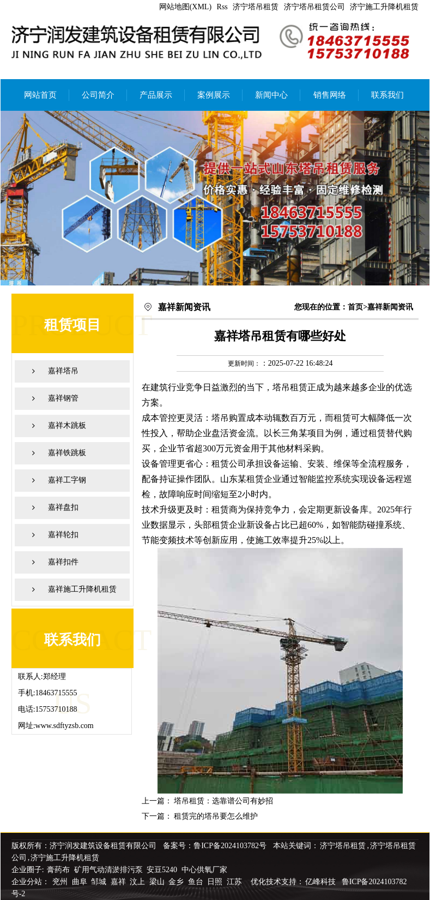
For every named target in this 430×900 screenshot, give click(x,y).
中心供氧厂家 (204, 870)
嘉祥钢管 (63, 398)
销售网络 (329, 95)
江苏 (235, 882)
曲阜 (80, 882)
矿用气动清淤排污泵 (109, 870)
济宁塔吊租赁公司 (314, 7)
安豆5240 (162, 870)
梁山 (158, 882)
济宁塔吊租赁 (255, 7)
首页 (355, 307)
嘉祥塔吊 (63, 371)
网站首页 (40, 95)
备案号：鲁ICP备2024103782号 (215, 846)
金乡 (177, 882)
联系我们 (387, 95)
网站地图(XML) (185, 7)
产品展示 (156, 95)
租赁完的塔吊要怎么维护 (216, 816)
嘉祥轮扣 (63, 535)
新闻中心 (271, 95)
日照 (216, 882)
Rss (222, 7)
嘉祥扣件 (63, 562)
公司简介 (98, 95)
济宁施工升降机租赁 (384, 7)
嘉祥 (119, 882)
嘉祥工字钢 (67, 480)
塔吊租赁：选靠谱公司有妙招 (223, 801)
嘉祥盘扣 (63, 507)
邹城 (99, 882)
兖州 (61, 882)
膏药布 (58, 870)
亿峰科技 (320, 882)
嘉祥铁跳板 (67, 453)
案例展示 (213, 95)
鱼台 (196, 882)
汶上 (138, 882)
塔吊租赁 (289, 387)
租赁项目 (72, 325)
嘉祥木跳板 (67, 425)
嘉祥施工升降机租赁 (82, 589)
